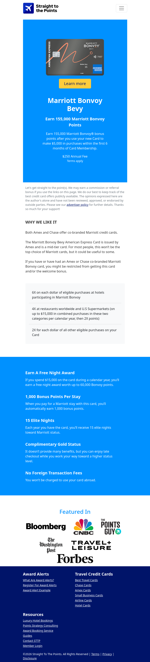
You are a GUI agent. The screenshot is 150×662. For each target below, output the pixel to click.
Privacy (107, 654)
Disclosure (30, 658)
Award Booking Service (38, 631)
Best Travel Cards (86, 580)
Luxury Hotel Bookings (38, 620)
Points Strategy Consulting (40, 625)
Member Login (32, 646)
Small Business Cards (89, 595)
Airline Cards (83, 600)
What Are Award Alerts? (38, 580)
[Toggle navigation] (121, 8)
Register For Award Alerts (40, 585)
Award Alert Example (37, 590)
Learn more (75, 83)
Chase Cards (83, 585)
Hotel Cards (83, 605)
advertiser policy (77, 205)
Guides (27, 636)
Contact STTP (31, 641)
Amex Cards (83, 590)
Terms (95, 654)
